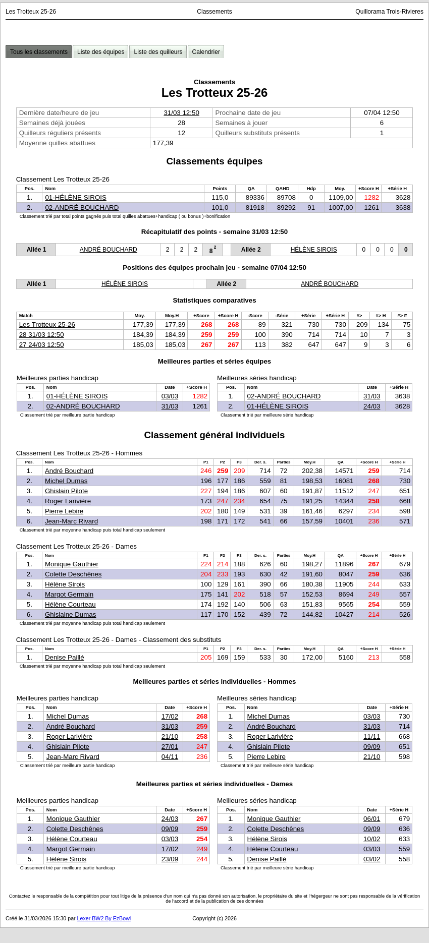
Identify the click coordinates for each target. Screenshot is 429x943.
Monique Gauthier (71, 564)
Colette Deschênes (73, 574)
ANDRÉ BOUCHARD (108, 249)
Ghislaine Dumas (70, 614)
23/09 (170, 859)
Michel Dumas (66, 481)
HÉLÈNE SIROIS (314, 249)
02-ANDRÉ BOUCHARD (82, 207)
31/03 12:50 (181, 112)
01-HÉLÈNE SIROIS (75, 197)
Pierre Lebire (64, 511)
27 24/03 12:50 (41, 344)
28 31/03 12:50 (41, 334)
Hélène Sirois (65, 584)
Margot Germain (69, 594)
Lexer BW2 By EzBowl (104, 918)
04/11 (170, 756)
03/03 (170, 396)
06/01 (371, 818)
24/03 (371, 406)
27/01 (170, 746)
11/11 (371, 736)
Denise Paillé (64, 657)
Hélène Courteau (70, 604)
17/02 (170, 716)
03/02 (371, 859)
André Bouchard (69, 471)
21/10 (170, 736)
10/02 (371, 839)
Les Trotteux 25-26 (47, 324)
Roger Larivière (68, 501)
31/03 (170, 406)
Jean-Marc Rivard (71, 521)
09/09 (371, 746)
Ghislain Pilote (66, 491)
